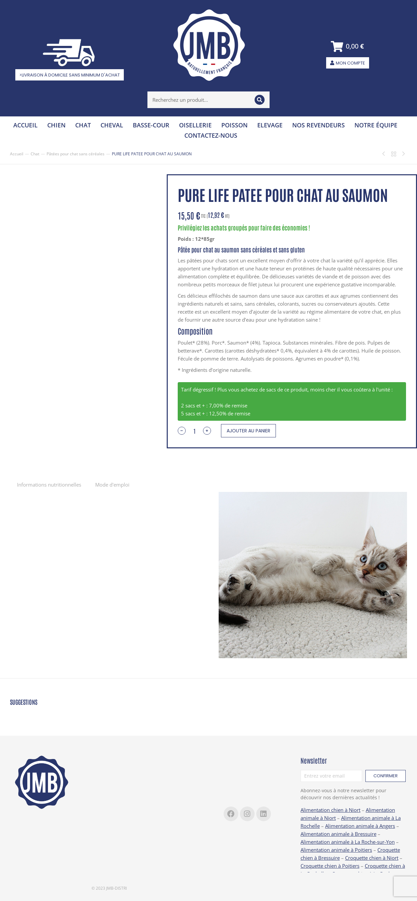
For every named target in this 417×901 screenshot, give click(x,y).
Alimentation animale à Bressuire (338, 833)
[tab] (49, 484)
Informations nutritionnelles (49, 484)
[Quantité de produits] (194, 431)
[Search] (260, 100)
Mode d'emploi (112, 484)
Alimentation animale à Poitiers (336, 849)
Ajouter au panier (248, 430)
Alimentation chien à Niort (330, 810)
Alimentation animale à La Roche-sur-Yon (348, 841)
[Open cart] (347, 46)
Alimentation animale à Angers (360, 826)
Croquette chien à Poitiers (330, 865)
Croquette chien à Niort (371, 857)
